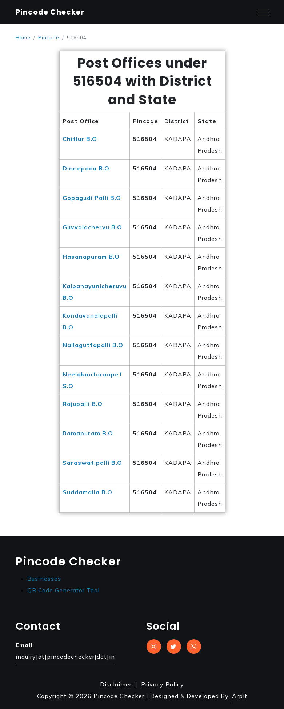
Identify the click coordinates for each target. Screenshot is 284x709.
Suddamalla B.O (87, 492)
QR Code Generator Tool (63, 590)
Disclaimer (116, 684)
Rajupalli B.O (83, 403)
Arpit (239, 696)
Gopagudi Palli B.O (92, 197)
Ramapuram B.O (88, 433)
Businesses (44, 578)
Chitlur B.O (80, 138)
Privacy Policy (162, 684)
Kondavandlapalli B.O (90, 321)
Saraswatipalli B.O (92, 462)
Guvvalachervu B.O (92, 227)
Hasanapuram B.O (91, 256)
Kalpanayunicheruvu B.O (95, 291)
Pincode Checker (50, 12)
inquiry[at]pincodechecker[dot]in (65, 656)
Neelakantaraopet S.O (92, 380)
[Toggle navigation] (263, 12)
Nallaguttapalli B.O (93, 345)
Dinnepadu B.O (86, 168)
